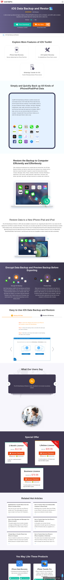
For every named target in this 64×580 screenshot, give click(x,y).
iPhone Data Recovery (19, 570)
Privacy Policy (54, 578)
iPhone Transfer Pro (44, 570)
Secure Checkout (16, 453)
